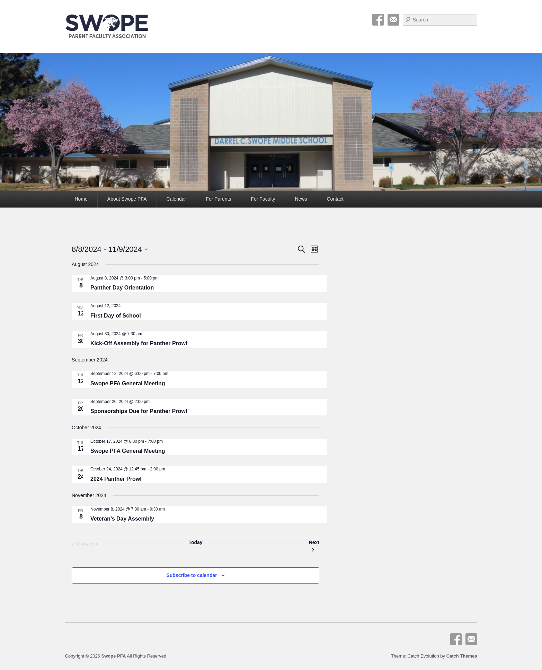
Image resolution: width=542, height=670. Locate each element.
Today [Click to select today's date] (195, 542)
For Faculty (263, 199)
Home (81, 199)
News (301, 199)
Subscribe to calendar (191, 575)
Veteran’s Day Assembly (122, 519)
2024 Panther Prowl (116, 479)
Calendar (176, 199)
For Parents (218, 199)
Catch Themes (461, 656)
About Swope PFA (127, 199)
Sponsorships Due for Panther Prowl (138, 411)
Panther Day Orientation (122, 288)
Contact (335, 199)
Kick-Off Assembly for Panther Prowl (138, 343)
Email (393, 20)
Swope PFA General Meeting (127, 383)
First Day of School (115, 316)
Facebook (378, 20)
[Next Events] (314, 544)
